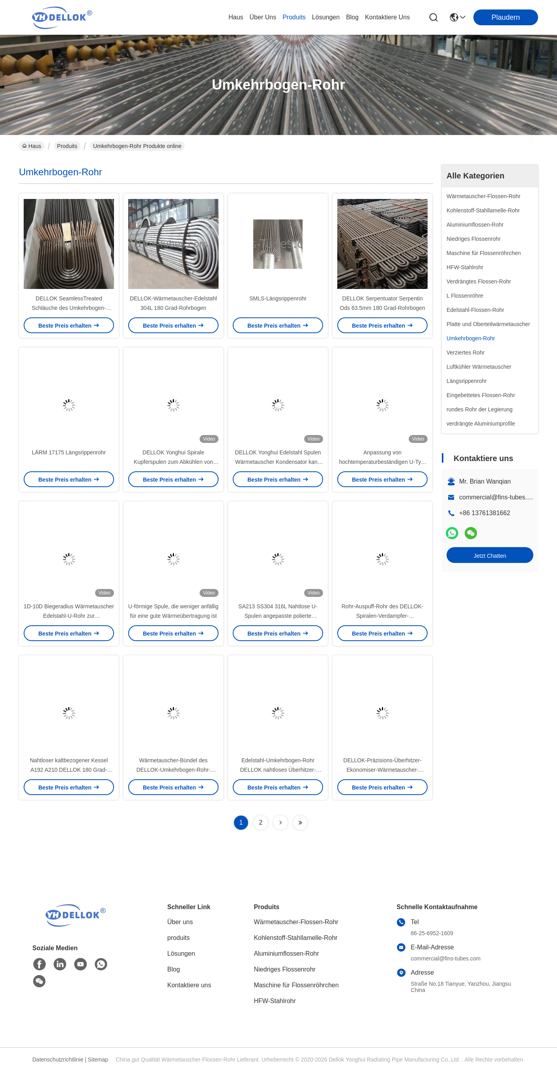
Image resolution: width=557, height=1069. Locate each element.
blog (352, 17)
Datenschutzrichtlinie (57, 1059)
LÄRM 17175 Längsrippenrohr (69, 452)
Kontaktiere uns (189, 985)
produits (294, 17)
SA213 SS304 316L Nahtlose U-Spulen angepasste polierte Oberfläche (277, 615)
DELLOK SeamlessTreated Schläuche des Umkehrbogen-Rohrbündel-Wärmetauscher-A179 (69, 308)
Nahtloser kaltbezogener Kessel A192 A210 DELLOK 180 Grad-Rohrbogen (69, 769)
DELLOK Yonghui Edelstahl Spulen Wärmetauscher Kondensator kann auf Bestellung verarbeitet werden (278, 461)
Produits (67, 146)
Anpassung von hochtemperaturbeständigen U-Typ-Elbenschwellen (382, 461)
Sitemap (98, 1059)
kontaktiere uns (387, 17)
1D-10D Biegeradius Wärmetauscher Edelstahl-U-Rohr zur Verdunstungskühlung (69, 615)
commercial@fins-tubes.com (499, 497)
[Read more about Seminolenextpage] (280, 823)
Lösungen (181, 953)
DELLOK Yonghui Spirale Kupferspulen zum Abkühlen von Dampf (173, 461)
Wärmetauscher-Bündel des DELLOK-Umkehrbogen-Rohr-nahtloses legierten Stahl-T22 (173, 769)
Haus (235, 17)
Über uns (263, 17)
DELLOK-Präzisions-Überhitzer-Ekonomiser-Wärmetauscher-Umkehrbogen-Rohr (382, 769)
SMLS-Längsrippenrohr (278, 298)
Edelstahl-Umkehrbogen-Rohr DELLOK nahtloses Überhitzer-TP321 (278, 769)
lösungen (326, 17)
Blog (173, 969)
